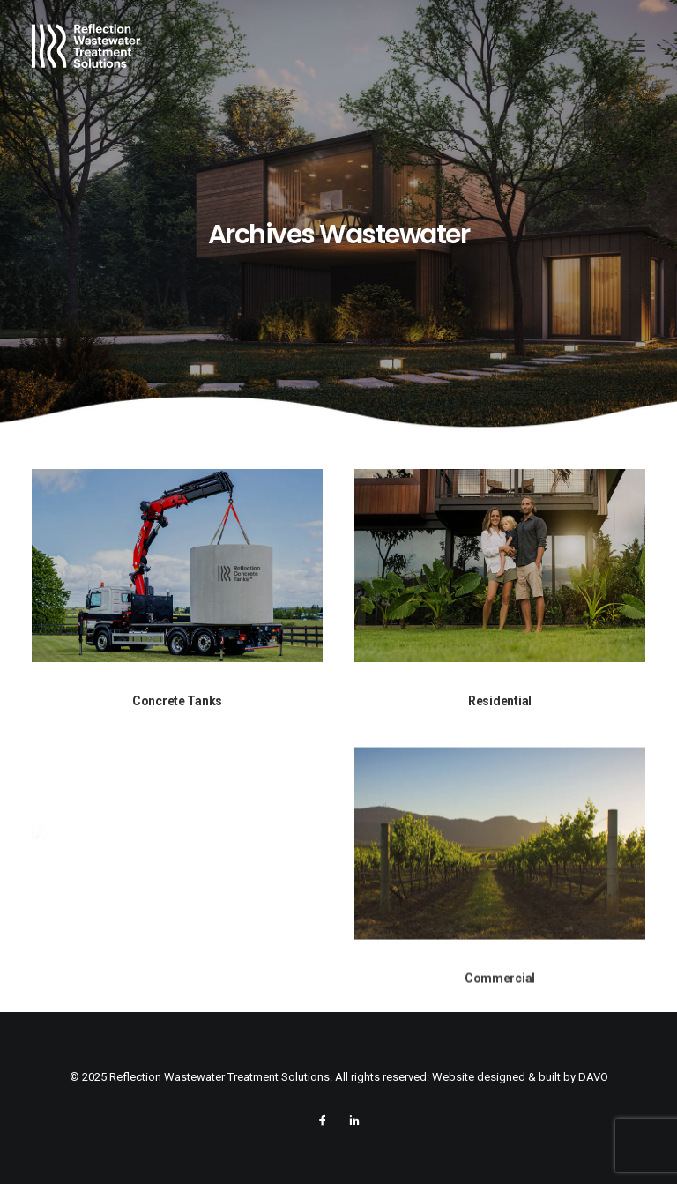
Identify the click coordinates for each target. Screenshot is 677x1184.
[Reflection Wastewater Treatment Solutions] (86, 46)
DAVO (593, 1076)
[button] (636, 46)
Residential (500, 701)
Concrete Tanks (177, 701)
